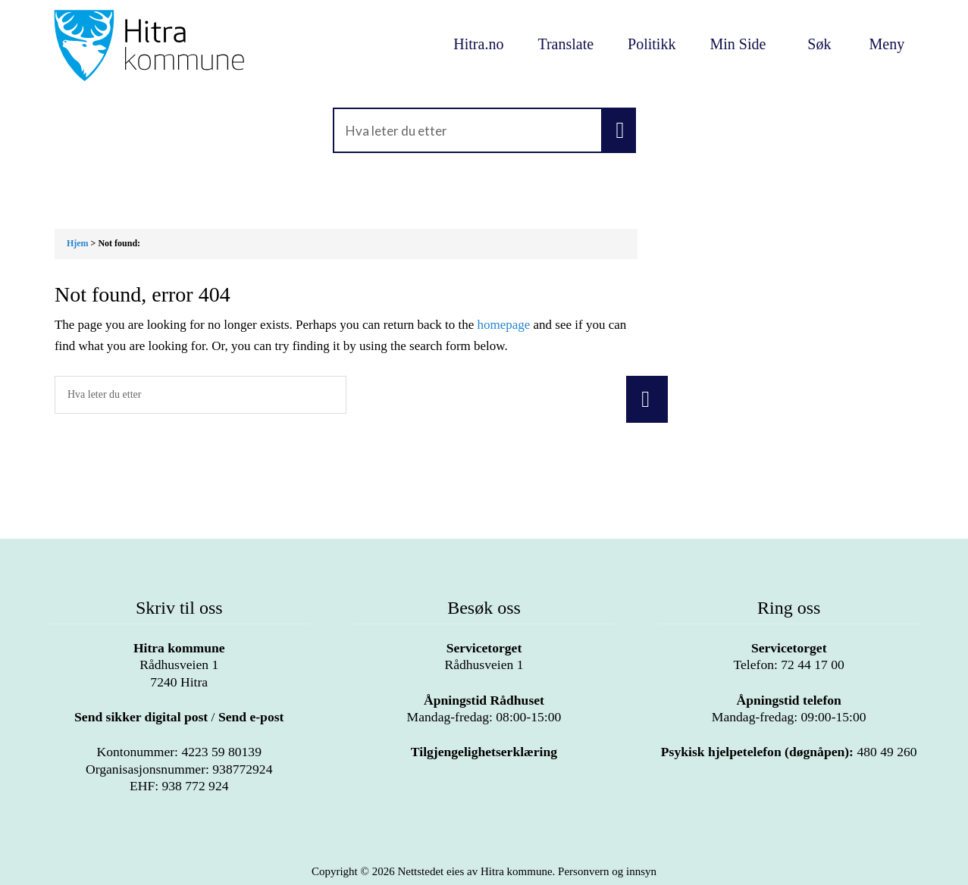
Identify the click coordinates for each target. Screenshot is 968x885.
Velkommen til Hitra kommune (179, 45)
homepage (503, 324)
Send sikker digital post (141, 716)
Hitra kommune (179, 647)
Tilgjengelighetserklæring (484, 751)
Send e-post (251, 716)
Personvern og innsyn (607, 871)
